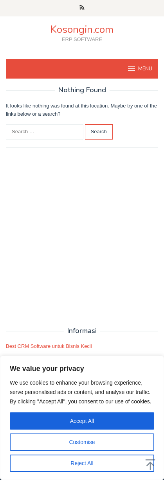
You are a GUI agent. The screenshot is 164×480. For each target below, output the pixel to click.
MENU (139, 68)
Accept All (82, 421)
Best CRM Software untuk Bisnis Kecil (49, 346)
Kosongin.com (82, 29)
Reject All (81, 463)
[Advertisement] (82, 237)
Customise (82, 442)
